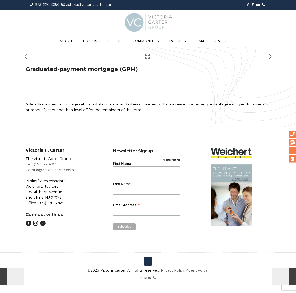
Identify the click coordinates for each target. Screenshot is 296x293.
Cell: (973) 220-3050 (43, 164)
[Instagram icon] (252, 5)
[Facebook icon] (247, 5)
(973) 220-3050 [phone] (46, 4)
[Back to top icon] (148, 261)
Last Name (122, 184)
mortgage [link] (69, 104)
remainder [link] (110, 110)
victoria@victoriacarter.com (50, 170)
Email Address (126, 204)
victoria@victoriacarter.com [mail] (89, 4)
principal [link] (111, 104)
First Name (122, 164)
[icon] (258, 5)
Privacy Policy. (173, 270)
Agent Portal (197, 270)
